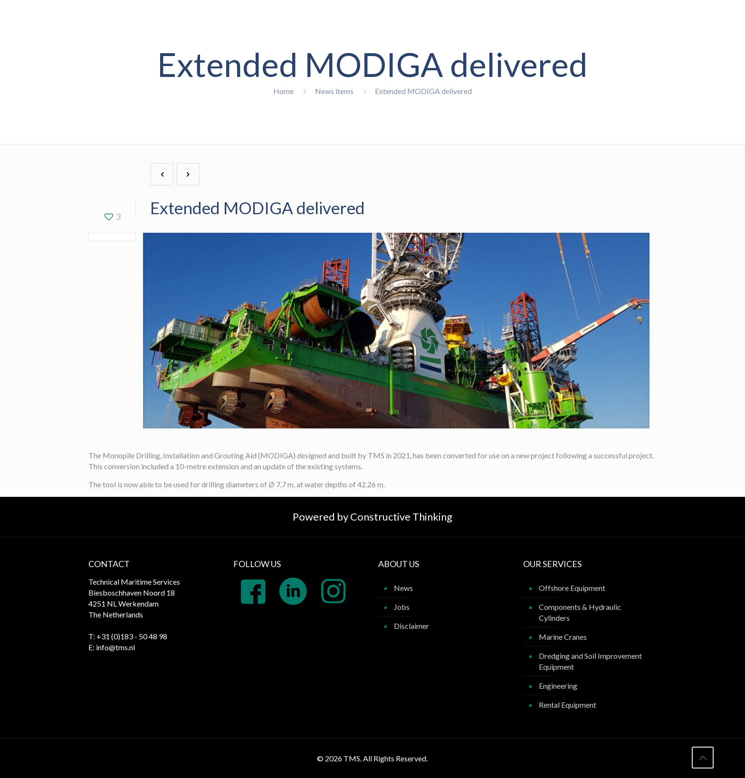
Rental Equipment (567, 704)
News (403, 587)
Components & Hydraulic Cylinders (580, 612)
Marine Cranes (563, 636)
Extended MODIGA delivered (423, 90)
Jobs (402, 606)
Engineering (558, 685)
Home (283, 90)
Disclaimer (411, 625)
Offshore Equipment (572, 587)
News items (334, 90)
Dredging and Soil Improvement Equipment (590, 661)
